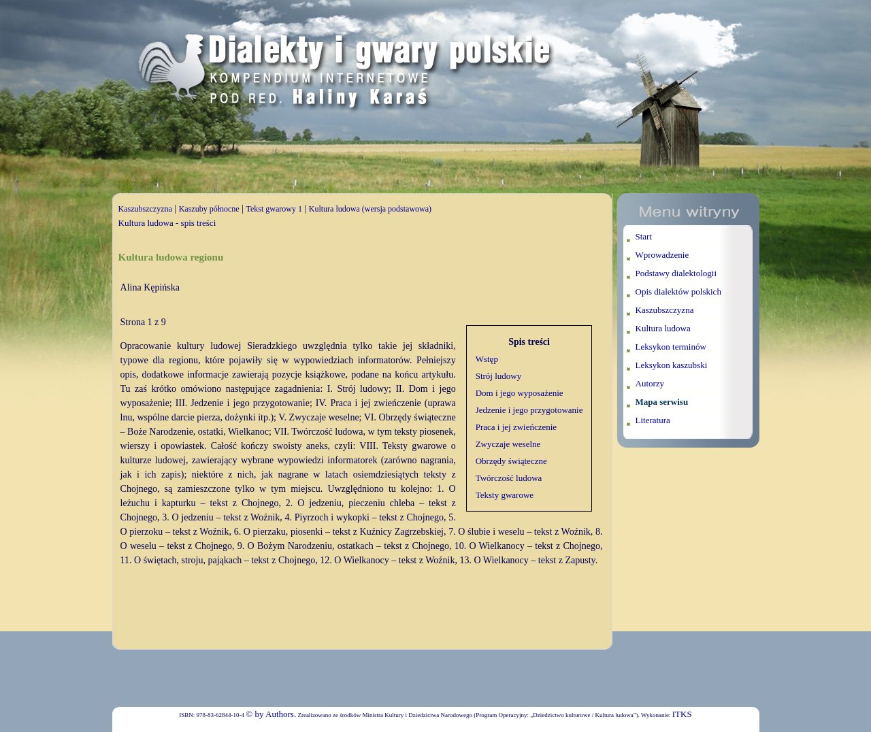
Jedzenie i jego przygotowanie (529, 410)
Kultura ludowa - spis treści (167, 223)
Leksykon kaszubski (672, 365)
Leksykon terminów (671, 347)
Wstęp (487, 359)
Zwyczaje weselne (508, 444)
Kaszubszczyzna (145, 209)
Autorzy (650, 383)
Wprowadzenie (662, 255)
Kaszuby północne (209, 209)
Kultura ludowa (663, 328)
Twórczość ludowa (509, 478)
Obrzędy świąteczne (511, 461)
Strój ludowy (499, 376)
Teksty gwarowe (504, 495)
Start (644, 236)
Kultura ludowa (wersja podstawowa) (370, 209)
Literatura (653, 420)
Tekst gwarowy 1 (273, 209)
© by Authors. (271, 714)
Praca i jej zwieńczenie (516, 427)
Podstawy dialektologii (676, 273)
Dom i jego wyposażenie (519, 393)
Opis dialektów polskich (678, 291)
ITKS (682, 714)
